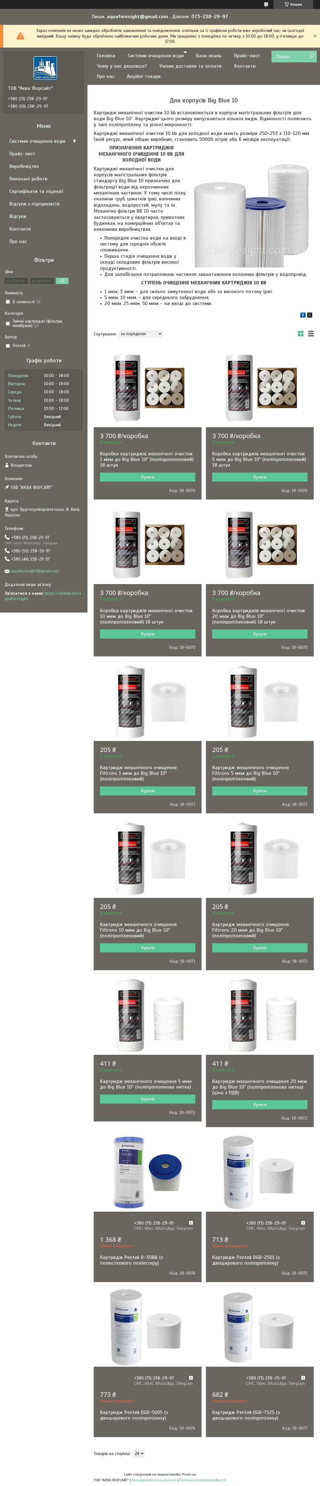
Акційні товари (144, 76)
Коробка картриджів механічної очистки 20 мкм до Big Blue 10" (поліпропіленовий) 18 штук (258, 616)
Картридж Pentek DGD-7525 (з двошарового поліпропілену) (246, 1415)
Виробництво (24, 166)
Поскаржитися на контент (154, 1480)
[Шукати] (311, 56)
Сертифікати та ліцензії (36, 191)
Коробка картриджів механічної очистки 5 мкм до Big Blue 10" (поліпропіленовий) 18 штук (259, 459)
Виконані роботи (28, 179)
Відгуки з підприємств (34, 204)
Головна (106, 56)
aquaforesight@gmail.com (35, 571)
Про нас (105, 76)
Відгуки (17, 216)
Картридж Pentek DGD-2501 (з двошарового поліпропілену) (246, 1260)
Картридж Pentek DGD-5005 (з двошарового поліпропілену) (134, 1415)
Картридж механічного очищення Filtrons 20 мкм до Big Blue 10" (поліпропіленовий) (250, 930)
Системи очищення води (156, 56)
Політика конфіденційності (202, 1480)
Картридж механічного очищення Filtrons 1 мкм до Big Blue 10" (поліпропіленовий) (138, 773)
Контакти (245, 66)
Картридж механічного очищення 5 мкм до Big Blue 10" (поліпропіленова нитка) (146, 1084)
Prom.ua (189, 1474)
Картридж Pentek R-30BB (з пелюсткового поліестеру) (131, 1260)
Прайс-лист (247, 56)
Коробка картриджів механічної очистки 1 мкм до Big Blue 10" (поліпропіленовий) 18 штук (146, 459)
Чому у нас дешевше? (122, 66)
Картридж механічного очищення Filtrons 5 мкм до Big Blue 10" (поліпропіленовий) (250, 773)
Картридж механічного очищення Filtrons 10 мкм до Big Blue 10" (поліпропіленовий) (138, 930)
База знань (209, 56)
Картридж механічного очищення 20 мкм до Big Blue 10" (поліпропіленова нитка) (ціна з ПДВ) (259, 1087)
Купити (147, 477)
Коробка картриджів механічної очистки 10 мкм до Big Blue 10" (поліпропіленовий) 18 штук (146, 616)
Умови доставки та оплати (190, 66)
